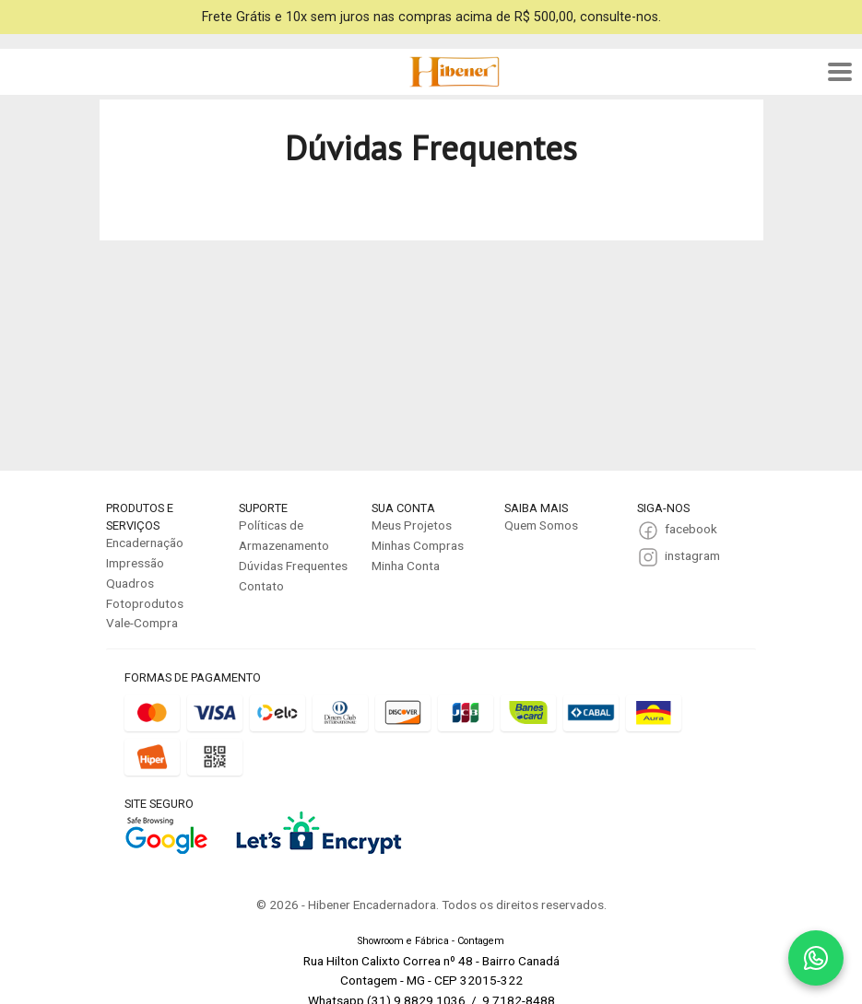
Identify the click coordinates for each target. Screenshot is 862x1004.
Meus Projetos (412, 525)
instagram (692, 555)
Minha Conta (406, 565)
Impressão (135, 562)
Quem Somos (541, 525)
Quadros (130, 583)
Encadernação (144, 542)
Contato (261, 585)
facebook (691, 528)
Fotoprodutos (144, 603)
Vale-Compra (142, 622)
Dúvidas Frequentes (293, 565)
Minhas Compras (418, 545)
